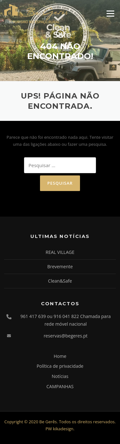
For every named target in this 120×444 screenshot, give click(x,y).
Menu (110, 13)
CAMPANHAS (60, 386)
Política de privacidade (59, 366)
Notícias (60, 376)
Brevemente (60, 266)
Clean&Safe (60, 281)
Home (60, 356)
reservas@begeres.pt (65, 336)
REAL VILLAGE (60, 252)
